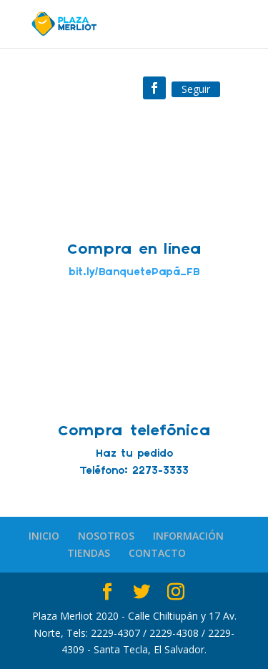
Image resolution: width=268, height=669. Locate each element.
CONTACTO (157, 553)
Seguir (196, 89)
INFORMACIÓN (188, 535)
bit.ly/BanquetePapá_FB (134, 272)
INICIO (44, 535)
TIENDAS (88, 553)
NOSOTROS (106, 535)
